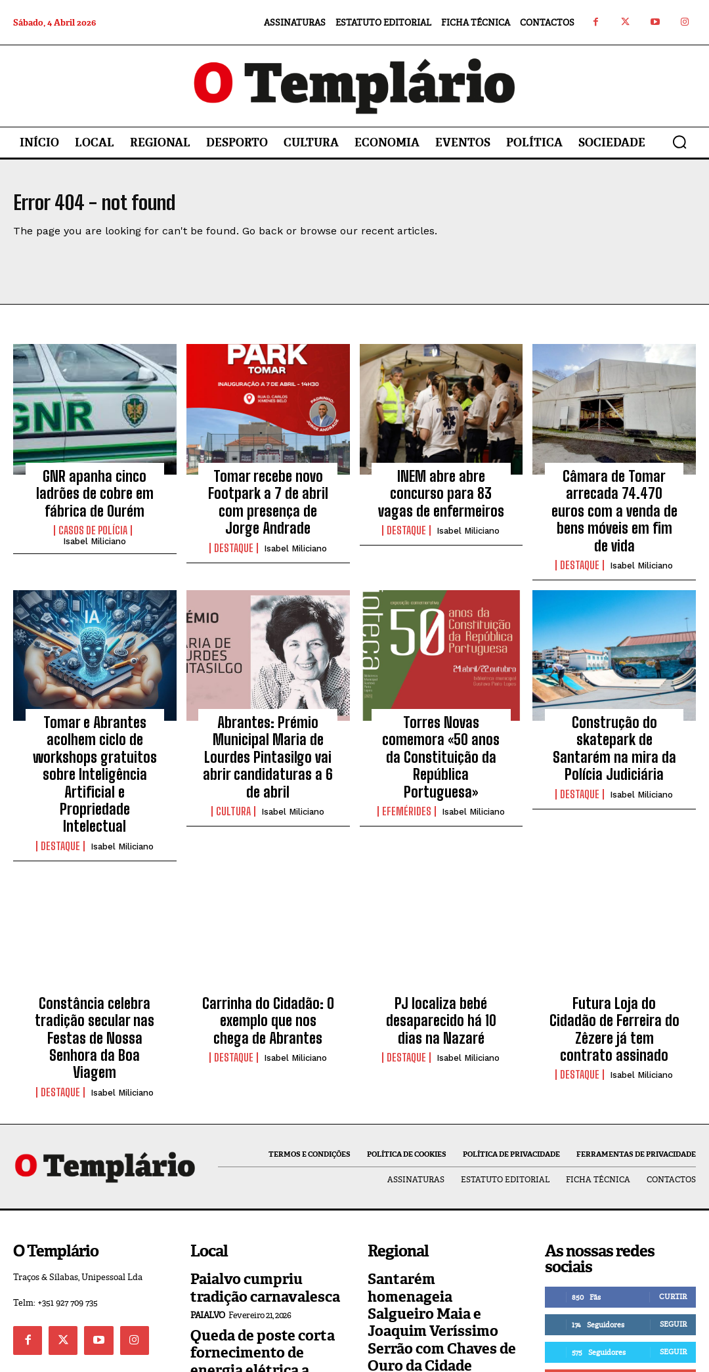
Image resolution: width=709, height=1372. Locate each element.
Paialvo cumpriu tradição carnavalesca (261, 1177)
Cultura (233, 755)
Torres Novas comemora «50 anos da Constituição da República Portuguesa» (441, 708)
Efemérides (406, 741)
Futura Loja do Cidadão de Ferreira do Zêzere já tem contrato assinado (614, 939)
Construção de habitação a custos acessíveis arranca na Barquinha (442, 1263)
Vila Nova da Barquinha (423, 1293)
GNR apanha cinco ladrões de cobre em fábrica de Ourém (95, 492)
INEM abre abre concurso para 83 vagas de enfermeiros (441, 492)
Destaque (233, 525)
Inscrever (666, 1255)
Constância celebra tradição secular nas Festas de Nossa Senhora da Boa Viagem (95, 946)
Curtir (673, 1173)
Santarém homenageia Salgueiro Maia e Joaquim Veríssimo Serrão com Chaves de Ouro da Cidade (440, 1191)
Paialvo (207, 1201)
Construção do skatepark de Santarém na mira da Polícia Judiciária (614, 708)
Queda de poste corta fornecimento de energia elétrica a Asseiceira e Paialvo (258, 1241)
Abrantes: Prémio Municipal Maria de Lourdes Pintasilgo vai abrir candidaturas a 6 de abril (268, 715)
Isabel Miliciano (94, 536)
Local (204, 1279)
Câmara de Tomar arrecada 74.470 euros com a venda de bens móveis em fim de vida (614, 499)
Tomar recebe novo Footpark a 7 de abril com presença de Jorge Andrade (268, 492)
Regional (389, 1229)
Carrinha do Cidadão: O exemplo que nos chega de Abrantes (268, 939)
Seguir (673, 1200)
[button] (679, 142)
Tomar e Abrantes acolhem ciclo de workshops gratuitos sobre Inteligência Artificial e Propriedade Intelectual (94, 722)
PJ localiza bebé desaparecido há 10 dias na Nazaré (441, 939)
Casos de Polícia (92, 525)
